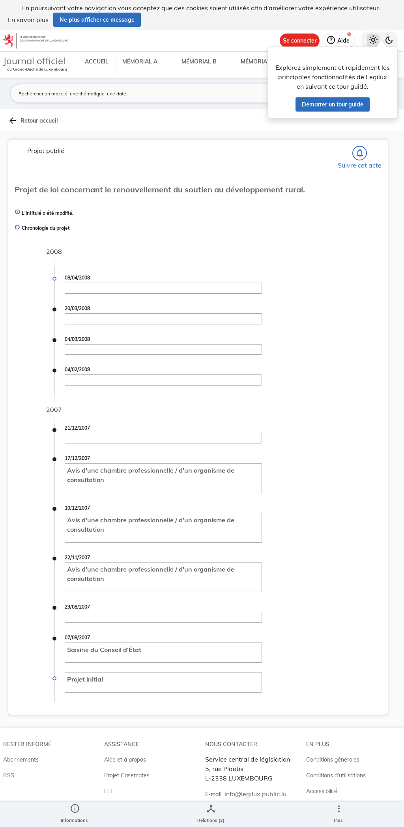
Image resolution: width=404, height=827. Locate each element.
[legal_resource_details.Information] (74, 814)
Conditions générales (332, 759)
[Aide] (339, 40)
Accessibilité (321, 791)
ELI (108, 791)
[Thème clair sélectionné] (373, 40)
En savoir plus (28, 20)
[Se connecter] (300, 41)
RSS (8, 775)
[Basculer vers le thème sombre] (389, 40)
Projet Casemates (127, 775)
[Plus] (338, 814)
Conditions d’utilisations (336, 775)
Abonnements (21, 759)
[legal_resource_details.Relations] (210, 814)
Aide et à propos (125, 759)
